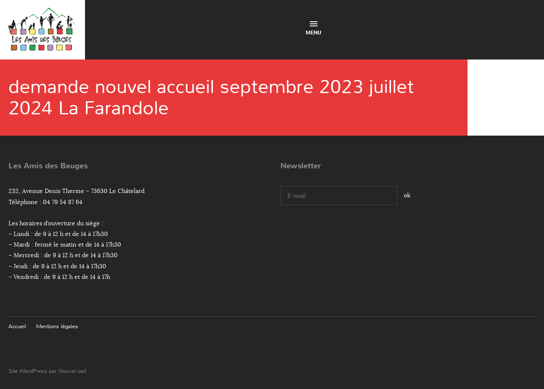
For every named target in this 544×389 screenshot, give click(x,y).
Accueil (17, 326)
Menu (313, 28)
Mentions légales (57, 326)
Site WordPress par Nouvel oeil (47, 371)
